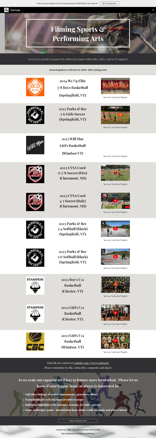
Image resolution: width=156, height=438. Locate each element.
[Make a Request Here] (78, 421)
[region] (78, 3)
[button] (153, 10)
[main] (78, 33)
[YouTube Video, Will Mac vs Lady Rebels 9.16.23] (115, 144)
